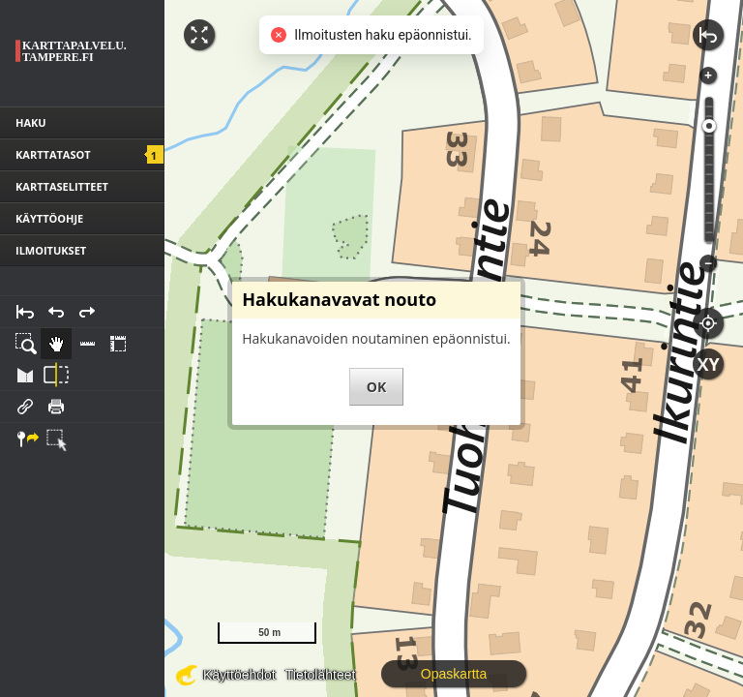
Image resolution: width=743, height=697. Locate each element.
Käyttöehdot (239, 674)
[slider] (709, 126)
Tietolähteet (320, 674)
